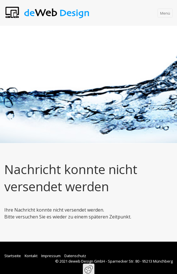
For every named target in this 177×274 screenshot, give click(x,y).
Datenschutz (75, 255)
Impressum (51, 255)
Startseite (12, 255)
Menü (165, 13)
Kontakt (31, 255)
